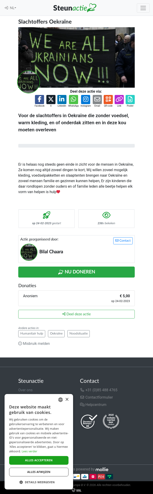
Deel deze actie (76, 314)
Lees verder (29, 451)
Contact (123, 240)
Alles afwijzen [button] (38, 472)
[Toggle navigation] (143, 8)
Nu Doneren (76, 272)
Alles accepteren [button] (39, 460)
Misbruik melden (34, 343)
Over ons (25, 390)
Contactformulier (96, 397)
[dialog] (39, 441)
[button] (39, 101)
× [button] (67, 399)
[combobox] (60, 399)
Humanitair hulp (31, 333)
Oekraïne (56, 333)
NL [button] (12, 8)
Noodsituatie (78, 333)
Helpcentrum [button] (93, 404)
